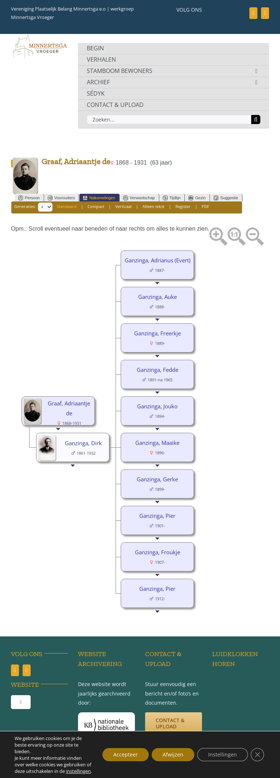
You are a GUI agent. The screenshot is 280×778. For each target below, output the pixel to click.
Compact (96, 206)
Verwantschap (139, 198)
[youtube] (265, 13)
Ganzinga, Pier (157, 515)
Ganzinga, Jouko (157, 406)
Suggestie (226, 198)
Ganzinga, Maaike (157, 442)
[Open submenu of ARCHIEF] (256, 82)
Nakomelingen (99, 198)
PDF (205, 206)
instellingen (78, 771)
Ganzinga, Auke (157, 296)
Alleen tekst (153, 206)
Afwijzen (173, 754)
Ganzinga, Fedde (157, 369)
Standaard (67, 206)
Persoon (29, 198)
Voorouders (61, 198)
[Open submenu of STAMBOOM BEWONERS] (256, 71)
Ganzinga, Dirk (83, 443)
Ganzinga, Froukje (157, 552)
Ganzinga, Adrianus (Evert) (157, 260)
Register (183, 206)
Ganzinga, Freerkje (157, 333)
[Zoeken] (255, 119)
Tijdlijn (172, 198)
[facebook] (253, 13)
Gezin (197, 198)
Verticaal (123, 206)
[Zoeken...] (169, 119)
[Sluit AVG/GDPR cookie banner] (257, 754)
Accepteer (125, 754)
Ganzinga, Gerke (157, 479)
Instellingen (222, 754)
